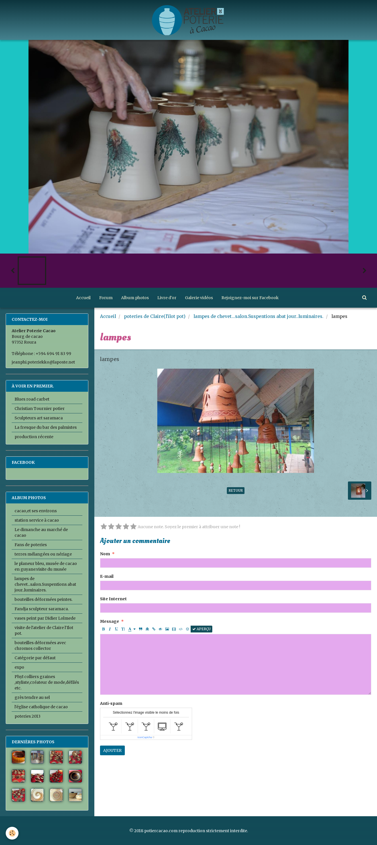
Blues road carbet (32, 399)
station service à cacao (37, 520)
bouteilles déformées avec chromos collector (40, 645)
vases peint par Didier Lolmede (45, 618)
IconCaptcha (144, 737)
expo (19, 667)
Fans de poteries (31, 544)
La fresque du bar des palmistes (46, 427)
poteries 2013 (27, 716)
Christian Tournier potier (40, 408)
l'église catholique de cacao (41, 706)
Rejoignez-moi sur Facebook (250, 297)
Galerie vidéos (199, 297)
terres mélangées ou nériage (43, 554)
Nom (105, 553)
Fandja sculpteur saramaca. (42, 608)
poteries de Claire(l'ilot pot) (155, 316)
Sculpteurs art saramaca (39, 418)
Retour (236, 490)
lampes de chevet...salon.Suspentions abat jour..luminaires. (258, 316)
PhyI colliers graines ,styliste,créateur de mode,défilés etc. (47, 682)
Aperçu (201, 629)
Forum (106, 297)
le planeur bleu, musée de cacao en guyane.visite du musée (46, 566)
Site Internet (113, 598)
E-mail (106, 576)
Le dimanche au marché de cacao (41, 532)
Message (109, 621)
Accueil (83, 297)
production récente (34, 436)
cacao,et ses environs (36, 510)
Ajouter (112, 750)
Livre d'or (166, 297)
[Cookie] (12, 833)
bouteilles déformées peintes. (43, 599)
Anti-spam (111, 703)
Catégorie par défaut (35, 657)
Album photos (135, 297)
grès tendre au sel (32, 697)
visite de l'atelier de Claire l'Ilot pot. (44, 630)
